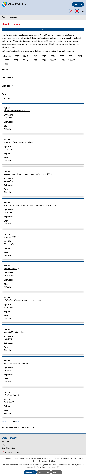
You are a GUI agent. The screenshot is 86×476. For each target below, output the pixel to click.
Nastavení (57, 472)
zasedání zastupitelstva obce (19, 363)
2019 (16, 60)
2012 (35, 56)
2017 (80, 56)
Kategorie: (7, 55)
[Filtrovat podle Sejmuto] (43, 90)
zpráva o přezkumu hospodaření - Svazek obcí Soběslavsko (32, 205)
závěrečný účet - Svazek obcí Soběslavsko (25, 300)
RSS (61, 30)
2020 (25, 60)
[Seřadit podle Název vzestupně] (11, 69)
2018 (7, 60)
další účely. (51, 461)
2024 (63, 60)
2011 (26, 56)
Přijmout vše (30, 472)
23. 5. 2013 (8, 181)
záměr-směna (12, 395)
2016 (71, 56)
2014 (53, 56)
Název (6, 69)
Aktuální (7, 129)
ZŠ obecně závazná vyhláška (18, 110)
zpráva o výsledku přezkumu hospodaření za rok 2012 (29, 174)
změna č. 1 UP (12, 237)
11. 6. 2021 (8, 339)
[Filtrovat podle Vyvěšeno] (43, 82)
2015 (62, 56)
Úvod (4, 17)
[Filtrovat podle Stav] (43, 98)
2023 (53, 60)
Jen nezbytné (43, 472)
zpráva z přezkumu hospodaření (20, 142)
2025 (72, 60)
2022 (44, 60)
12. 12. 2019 (9, 275)
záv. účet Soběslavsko (15, 332)
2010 (17, 56)
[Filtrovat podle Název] (43, 74)
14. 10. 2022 (9, 370)
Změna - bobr (12, 268)
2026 (7, 64)
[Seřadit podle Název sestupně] (11, 70)
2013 (44, 56)
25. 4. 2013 (8, 212)
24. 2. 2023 (9, 402)
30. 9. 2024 (9, 244)
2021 (35, 60)
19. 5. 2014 (8, 149)
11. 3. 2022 (8, 117)
